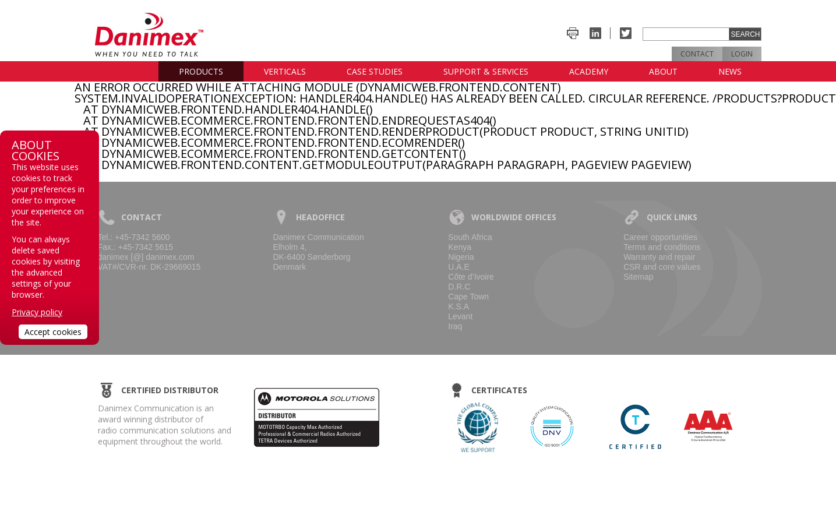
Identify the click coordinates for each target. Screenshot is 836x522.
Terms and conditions (661, 247)
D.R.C (459, 286)
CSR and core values (661, 266)
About (663, 71)
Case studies (375, 71)
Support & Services (485, 71)
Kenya (459, 247)
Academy (588, 71)
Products (201, 71)
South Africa (470, 237)
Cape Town (468, 296)
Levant (460, 316)
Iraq (455, 326)
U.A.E (459, 266)
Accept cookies (53, 331)
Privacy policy (37, 312)
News (730, 71)
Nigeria (461, 257)
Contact (697, 54)
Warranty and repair (659, 257)
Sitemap (638, 276)
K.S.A (458, 306)
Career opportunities (660, 237)
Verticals (285, 71)
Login (742, 54)
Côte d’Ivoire (471, 276)
